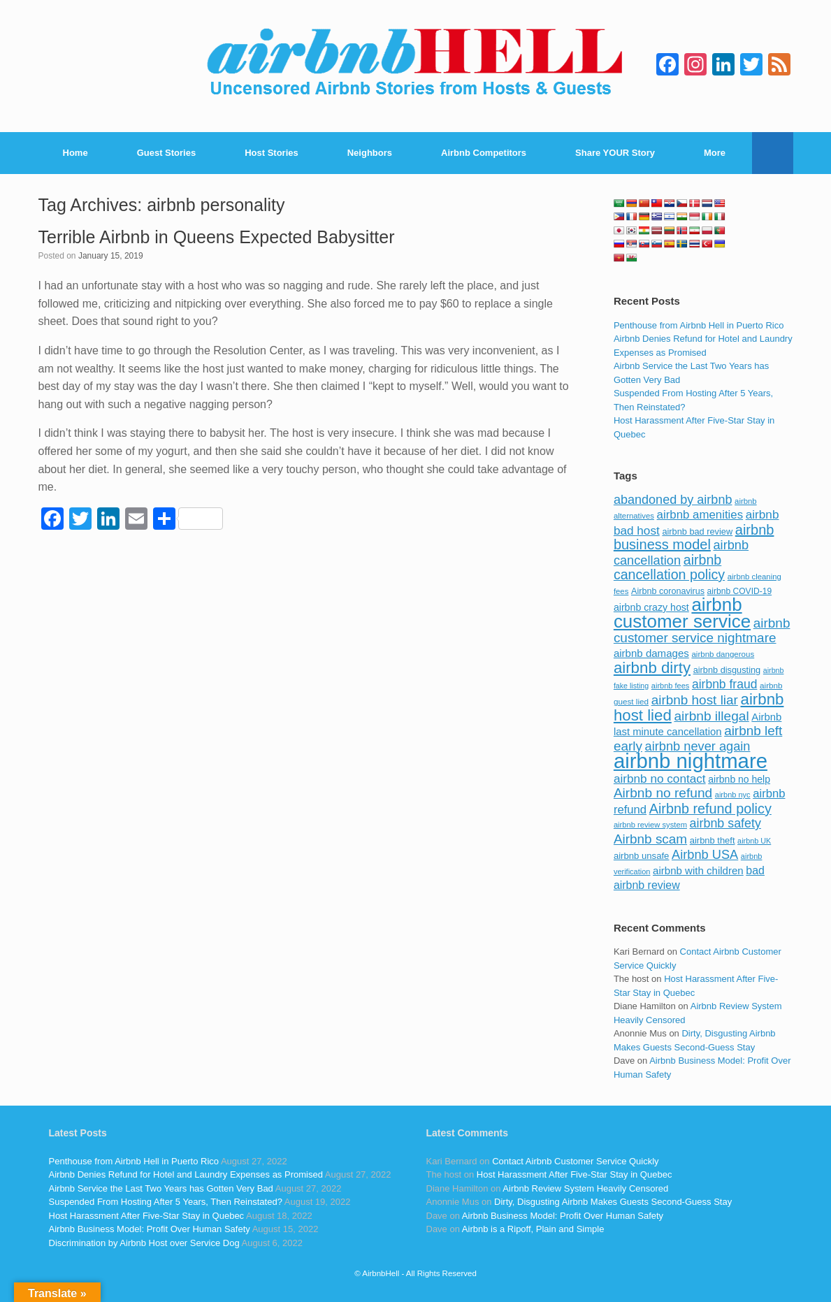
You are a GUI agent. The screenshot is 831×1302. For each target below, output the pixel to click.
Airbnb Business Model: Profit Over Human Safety (149, 1229)
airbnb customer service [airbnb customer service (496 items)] (682, 613)
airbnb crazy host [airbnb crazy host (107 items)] (651, 607)
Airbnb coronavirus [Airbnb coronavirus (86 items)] (667, 591)
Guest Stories (166, 152)
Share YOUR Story (615, 152)
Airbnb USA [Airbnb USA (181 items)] (705, 854)
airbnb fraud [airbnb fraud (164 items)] (724, 684)
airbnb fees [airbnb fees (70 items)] (670, 685)
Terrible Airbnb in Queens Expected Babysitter (216, 237)
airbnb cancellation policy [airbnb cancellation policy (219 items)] (669, 567)
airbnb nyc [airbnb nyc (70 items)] (733, 794)
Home (75, 152)
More (714, 152)
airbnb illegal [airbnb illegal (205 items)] (711, 716)
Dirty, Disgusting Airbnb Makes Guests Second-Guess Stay (613, 1201)
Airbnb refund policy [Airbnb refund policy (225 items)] (710, 808)
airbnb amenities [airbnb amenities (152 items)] (700, 514)
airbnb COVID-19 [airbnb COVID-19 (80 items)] (739, 591)
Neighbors (369, 152)
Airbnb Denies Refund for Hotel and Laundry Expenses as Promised (186, 1174)
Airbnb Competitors (483, 152)
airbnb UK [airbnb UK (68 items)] (754, 841)
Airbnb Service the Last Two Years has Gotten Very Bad (161, 1188)
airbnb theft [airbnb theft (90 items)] (712, 840)
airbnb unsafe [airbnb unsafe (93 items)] (642, 856)
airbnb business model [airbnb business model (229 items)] (694, 537)
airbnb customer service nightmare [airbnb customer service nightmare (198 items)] (702, 631)
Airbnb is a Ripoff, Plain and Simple (533, 1229)
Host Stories (271, 152)
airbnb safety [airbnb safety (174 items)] (725, 823)
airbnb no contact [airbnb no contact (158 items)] (660, 779)
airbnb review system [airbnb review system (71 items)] (650, 824)
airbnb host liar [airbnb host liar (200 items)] (694, 700)
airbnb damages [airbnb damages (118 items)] (651, 653)
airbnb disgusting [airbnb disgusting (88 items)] (727, 670)
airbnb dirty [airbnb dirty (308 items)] (652, 668)
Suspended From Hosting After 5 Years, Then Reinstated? (165, 1201)
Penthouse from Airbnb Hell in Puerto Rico (699, 325)
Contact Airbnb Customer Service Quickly (575, 1161)
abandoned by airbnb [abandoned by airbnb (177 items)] (673, 500)
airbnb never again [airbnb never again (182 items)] (698, 746)
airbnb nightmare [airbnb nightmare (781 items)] (690, 760)
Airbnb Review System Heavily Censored (585, 1188)
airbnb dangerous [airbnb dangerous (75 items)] (722, 654)
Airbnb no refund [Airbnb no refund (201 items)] (663, 793)
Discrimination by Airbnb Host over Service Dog (144, 1243)
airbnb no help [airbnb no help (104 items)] (739, 779)
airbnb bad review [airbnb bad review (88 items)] (697, 531)
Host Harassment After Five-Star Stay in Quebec (147, 1215)
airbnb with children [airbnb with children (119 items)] (698, 870)
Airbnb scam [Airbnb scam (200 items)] (650, 839)
